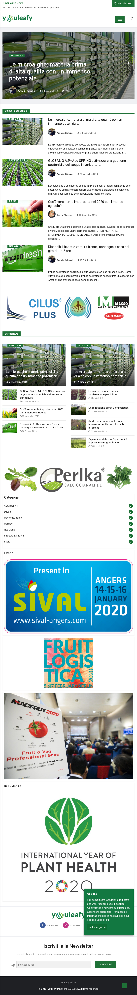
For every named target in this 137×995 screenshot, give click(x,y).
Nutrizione (17, 55)
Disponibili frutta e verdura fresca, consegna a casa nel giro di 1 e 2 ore (88, 248)
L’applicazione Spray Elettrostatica (108, 407)
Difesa (12, 201)
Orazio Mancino (60, 215)
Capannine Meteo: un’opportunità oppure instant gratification (107, 441)
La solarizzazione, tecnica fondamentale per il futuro (103, 392)
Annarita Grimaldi (22, 91)
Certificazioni (17, 160)
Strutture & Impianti (14, 535)
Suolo (7, 541)
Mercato (14, 246)
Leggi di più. (103, 919)
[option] (35, 9)
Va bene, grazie (97, 927)
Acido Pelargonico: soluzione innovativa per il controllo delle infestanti (106, 424)
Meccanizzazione (13, 517)
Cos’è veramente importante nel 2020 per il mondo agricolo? (85, 203)
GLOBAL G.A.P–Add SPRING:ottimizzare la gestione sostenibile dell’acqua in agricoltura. (87, 162)
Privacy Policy (68, 982)
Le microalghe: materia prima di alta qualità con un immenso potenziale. (49, 71)
